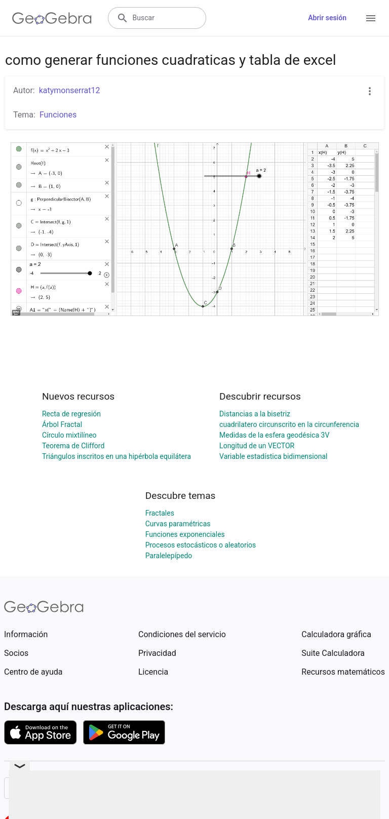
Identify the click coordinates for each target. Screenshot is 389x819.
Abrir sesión (327, 18)
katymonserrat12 (69, 90)
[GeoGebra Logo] (52, 18)
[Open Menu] (371, 18)
